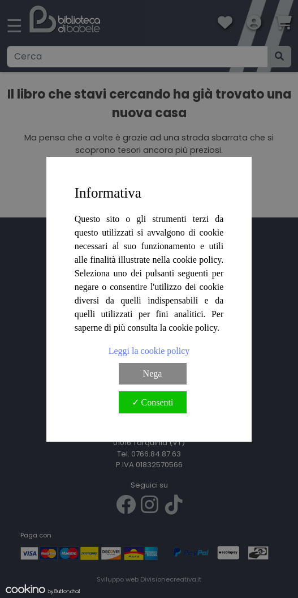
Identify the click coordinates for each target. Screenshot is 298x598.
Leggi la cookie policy (149, 351)
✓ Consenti (153, 402)
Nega (152, 373)
